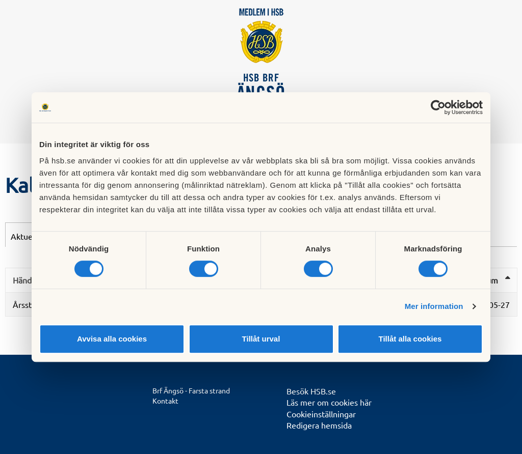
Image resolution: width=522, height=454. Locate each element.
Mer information (434, 306)
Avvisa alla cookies (112, 338)
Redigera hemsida (319, 425)
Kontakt (165, 400)
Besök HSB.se (311, 391)
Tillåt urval (261, 338)
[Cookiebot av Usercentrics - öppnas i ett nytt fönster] (438, 107)
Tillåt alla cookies (410, 338)
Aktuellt (25, 236)
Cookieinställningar (321, 414)
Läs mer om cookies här (329, 402)
